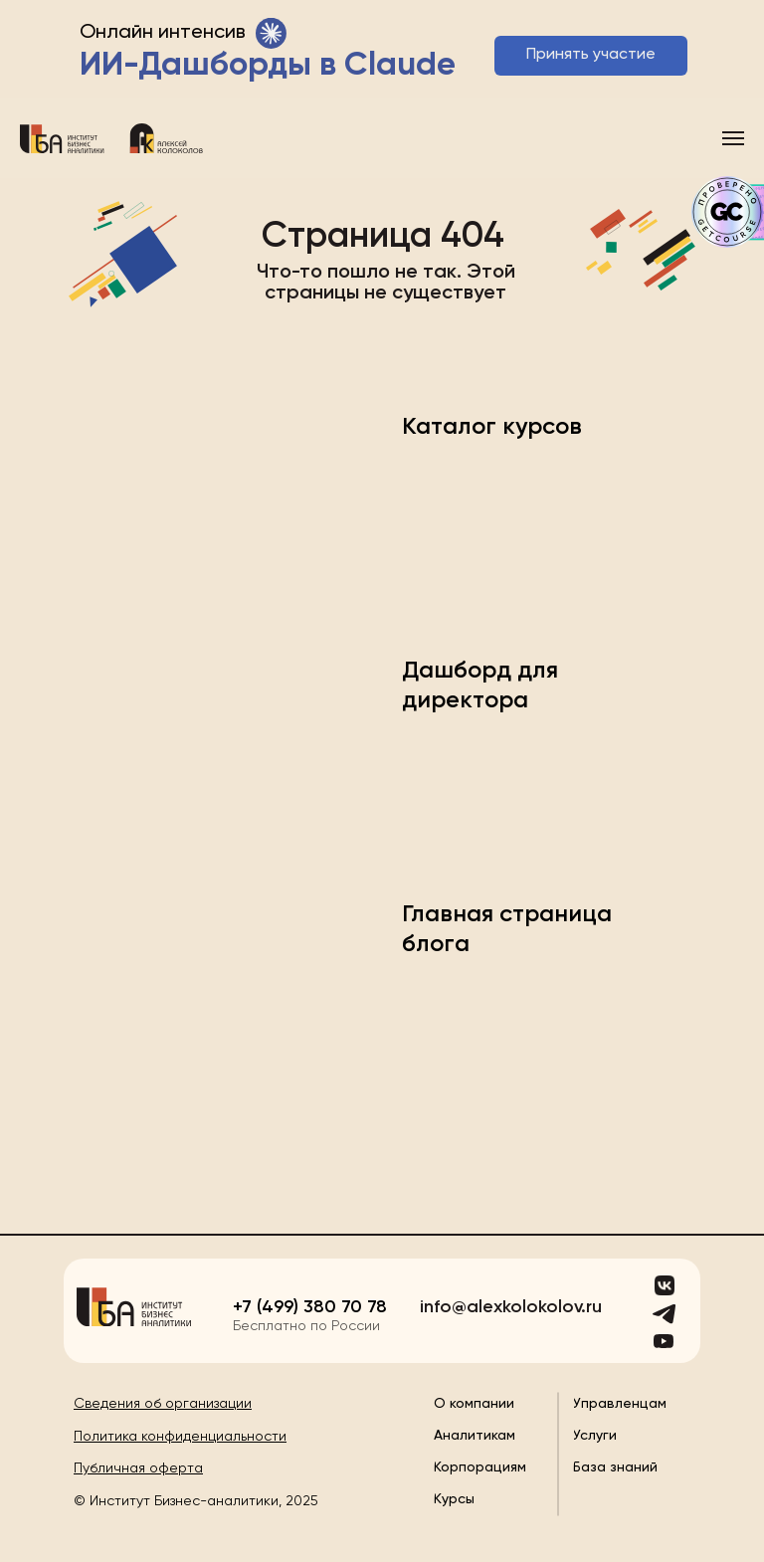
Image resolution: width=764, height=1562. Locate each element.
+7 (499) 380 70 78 (310, 1307)
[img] (134, 1306)
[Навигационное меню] (733, 138)
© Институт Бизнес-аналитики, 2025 (196, 1501)
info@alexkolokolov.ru (511, 1307)
